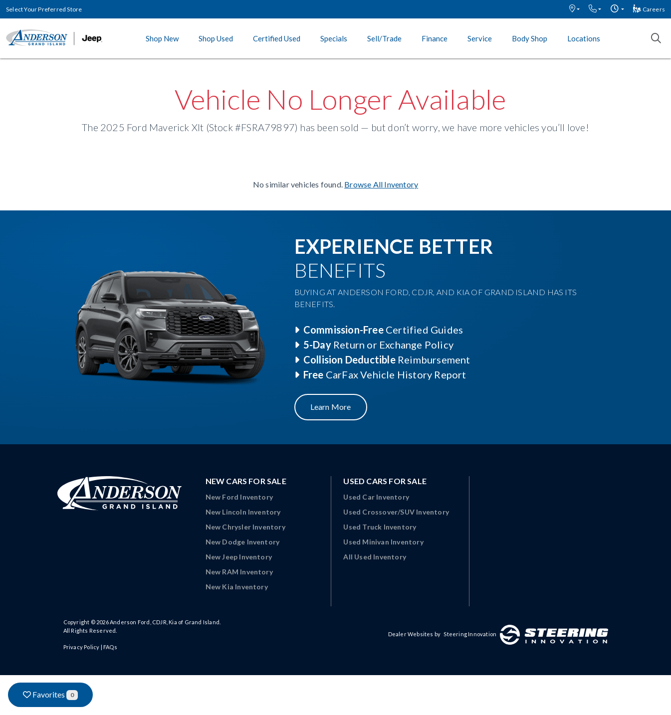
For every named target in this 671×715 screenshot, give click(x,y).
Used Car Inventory (376, 497)
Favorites (50, 695)
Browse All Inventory (381, 184)
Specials (333, 38)
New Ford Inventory (239, 497)
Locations (583, 38)
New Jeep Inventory (239, 556)
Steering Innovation (470, 634)
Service (479, 38)
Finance (434, 38)
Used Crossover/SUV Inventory (396, 512)
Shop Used (216, 38)
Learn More (330, 406)
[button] (574, 9)
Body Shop (529, 38)
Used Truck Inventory (379, 527)
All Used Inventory (374, 556)
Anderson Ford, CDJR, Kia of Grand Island (165, 622)
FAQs (110, 647)
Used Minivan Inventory (383, 541)
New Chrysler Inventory (245, 527)
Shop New (162, 38)
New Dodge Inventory (243, 541)
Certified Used (276, 38)
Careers (649, 9)
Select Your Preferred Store (44, 9)
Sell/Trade (384, 38)
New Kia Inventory (237, 586)
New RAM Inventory (239, 571)
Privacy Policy (81, 647)
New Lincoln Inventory (243, 512)
